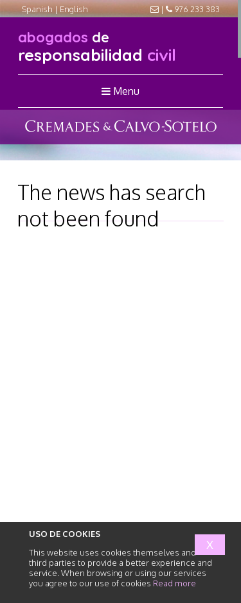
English (74, 9)
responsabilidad (97, 46)
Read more (174, 583)
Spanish (37, 9)
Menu (120, 91)
